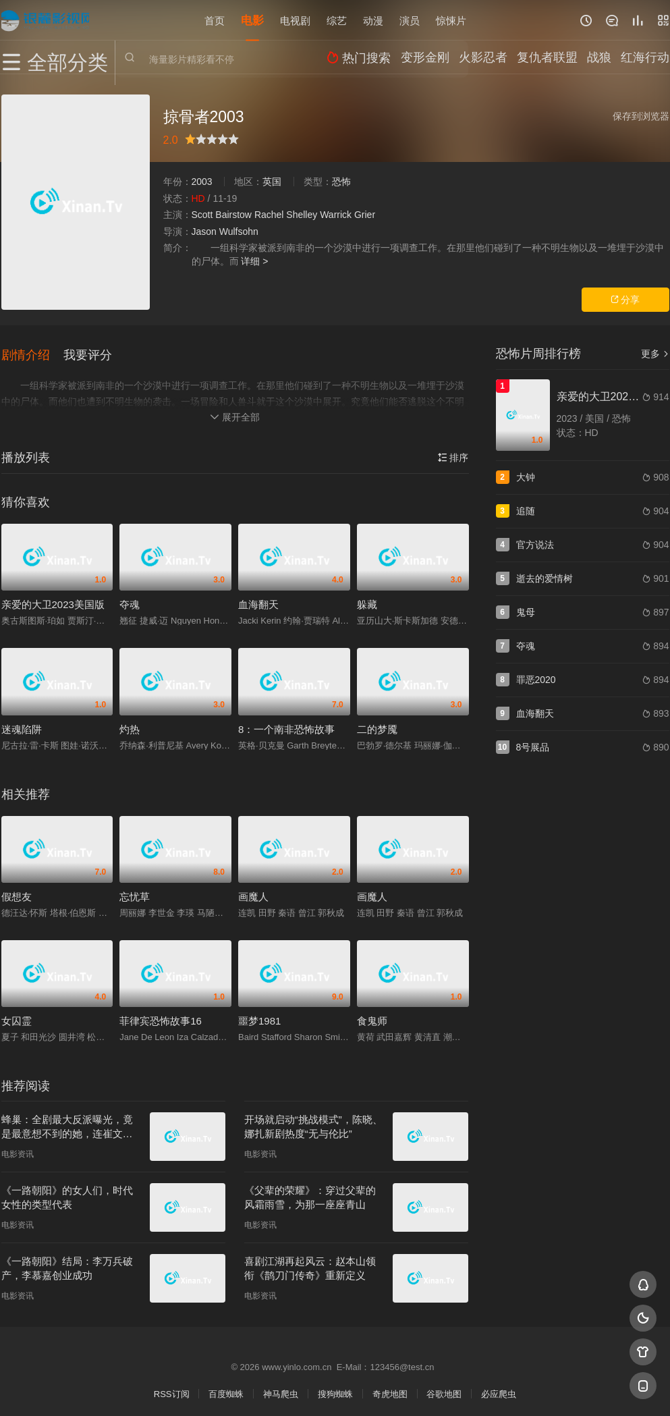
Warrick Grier (347, 214)
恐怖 (341, 181)
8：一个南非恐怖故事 (286, 724)
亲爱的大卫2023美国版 (53, 599)
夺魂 (129, 599)
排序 (453, 452)
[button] (32, 352)
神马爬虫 (280, 1389)
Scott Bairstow (222, 214)
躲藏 (367, 599)
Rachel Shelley (285, 214)
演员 (409, 20)
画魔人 (253, 891)
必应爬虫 (498, 1389)
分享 (625, 299)
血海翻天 (258, 599)
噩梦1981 (259, 1016)
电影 (252, 19)
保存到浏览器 (641, 116)
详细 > (254, 261)
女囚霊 (16, 1016)
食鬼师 (372, 1016)
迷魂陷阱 (21, 724)
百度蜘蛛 (226, 1389)
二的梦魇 (377, 724)
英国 (271, 181)
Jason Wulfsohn (225, 231)
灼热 (129, 724)
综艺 (337, 20)
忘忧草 (134, 891)
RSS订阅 (172, 1389)
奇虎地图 (390, 1389)
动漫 (373, 20)
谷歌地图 (444, 1389)
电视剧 (295, 20)
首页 (214, 20)
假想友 (16, 891)
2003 (202, 181)
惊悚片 (451, 20)
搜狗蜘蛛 (335, 1389)
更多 (655, 353)
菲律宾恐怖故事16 (160, 1016)
